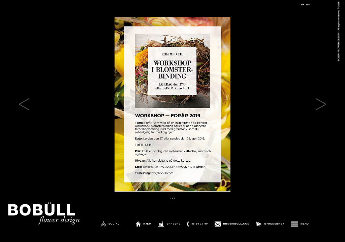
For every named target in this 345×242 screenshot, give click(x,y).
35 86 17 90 (199, 224)
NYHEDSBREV (274, 224)
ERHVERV (173, 224)
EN (308, 4)
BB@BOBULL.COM (236, 224)
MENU (305, 224)
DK (303, 4)
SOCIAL (114, 224)
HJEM (147, 224)
